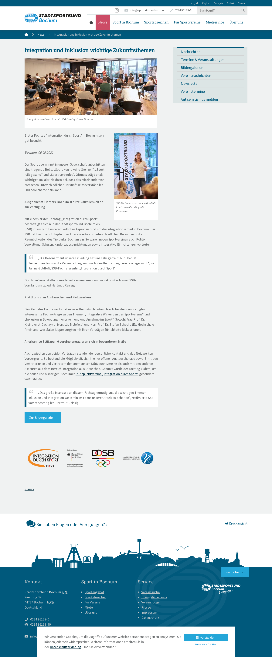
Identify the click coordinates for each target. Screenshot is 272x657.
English (206, 3)
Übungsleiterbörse (154, 597)
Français (218, 3)
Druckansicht (236, 523)
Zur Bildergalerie (41, 417)
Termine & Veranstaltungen (203, 59)
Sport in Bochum (126, 22)
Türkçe (241, 3)
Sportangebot (94, 592)
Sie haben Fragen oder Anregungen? (66, 523)
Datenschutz (150, 617)
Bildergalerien (192, 67)
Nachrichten (190, 51)
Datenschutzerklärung (65, 647)
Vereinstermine (193, 91)
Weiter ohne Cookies (205, 644)
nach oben (233, 572)
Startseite (91, 22)
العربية (195, 3)
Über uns (236, 22)
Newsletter (190, 83)
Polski (230, 3)
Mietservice (215, 22)
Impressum (149, 612)
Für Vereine (92, 602)
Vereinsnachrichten (196, 75)
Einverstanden (205, 637)
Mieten (89, 607)
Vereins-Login (151, 602)
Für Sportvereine (187, 22)
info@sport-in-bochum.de (147, 10)
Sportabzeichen (156, 22)
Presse (146, 607)
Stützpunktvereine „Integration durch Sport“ (107, 374)
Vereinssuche (150, 592)
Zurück (29, 489)
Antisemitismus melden (199, 99)
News (102, 22)
